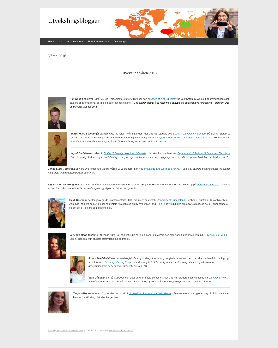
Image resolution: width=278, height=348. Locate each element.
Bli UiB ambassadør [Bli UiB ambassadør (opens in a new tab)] (99, 41)
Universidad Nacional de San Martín (150, 293)
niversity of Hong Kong (118, 262)
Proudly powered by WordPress (65, 330)
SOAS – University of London (189, 133)
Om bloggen (120, 41)
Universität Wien (218, 277)
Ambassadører (75, 41)
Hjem (51, 41)
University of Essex (208, 184)
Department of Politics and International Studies (184, 137)
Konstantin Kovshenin (121, 330)
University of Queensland (171, 200)
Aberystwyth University (164, 98)
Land (60, 41)
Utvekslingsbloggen (74, 20)
